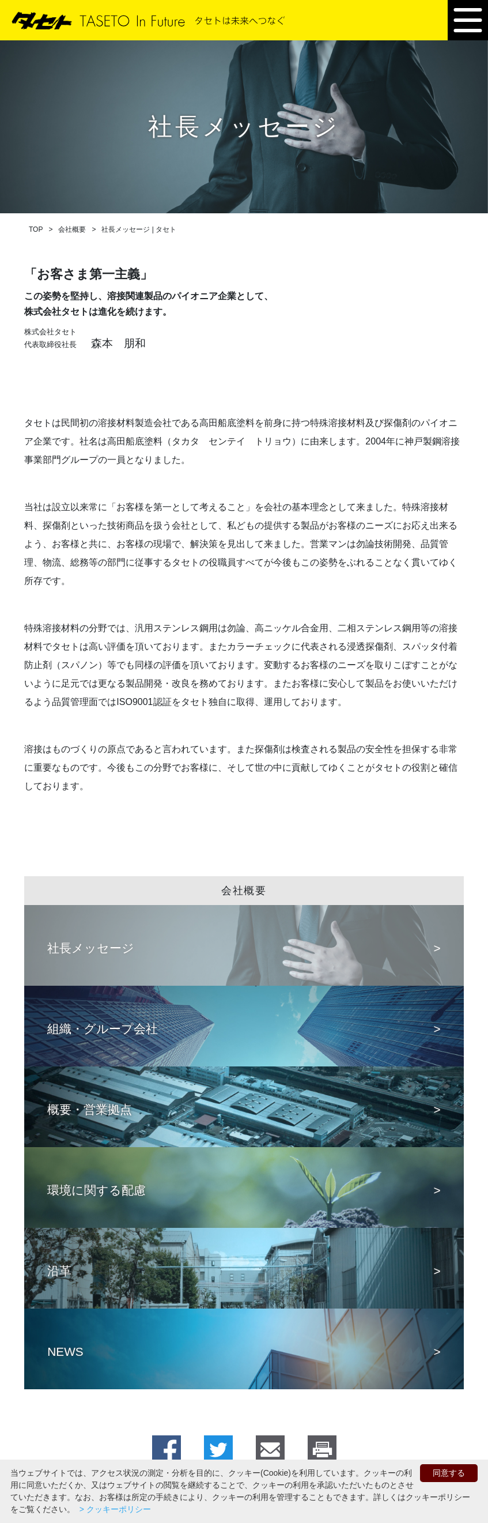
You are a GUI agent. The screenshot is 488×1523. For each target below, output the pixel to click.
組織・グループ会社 (102, 1028)
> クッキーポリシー (114, 1509)
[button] (468, 20)
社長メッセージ (90, 948)
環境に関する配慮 (96, 1190)
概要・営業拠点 (89, 1109)
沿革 (59, 1270)
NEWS (65, 1351)
